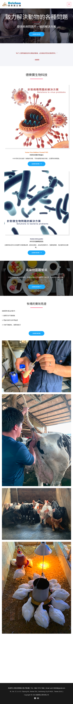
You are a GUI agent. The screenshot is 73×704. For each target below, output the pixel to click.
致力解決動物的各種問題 (36, 16)
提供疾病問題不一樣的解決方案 (36, 26)
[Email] (38, 698)
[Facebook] (35, 698)
